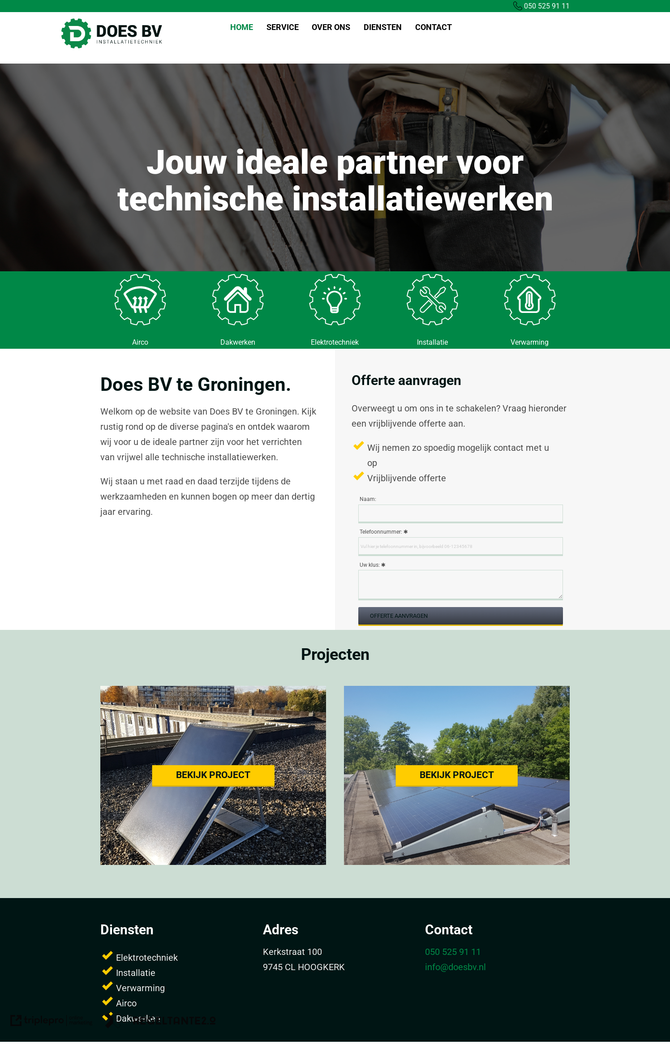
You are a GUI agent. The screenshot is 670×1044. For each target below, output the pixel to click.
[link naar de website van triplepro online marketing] (51, 1023)
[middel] (140, 323)
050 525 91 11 (541, 6)
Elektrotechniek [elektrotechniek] (335, 342)
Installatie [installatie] (432, 342)
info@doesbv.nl (455, 967)
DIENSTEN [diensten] (383, 27)
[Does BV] (111, 47)
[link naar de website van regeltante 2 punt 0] (160, 1023)
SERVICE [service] (282, 27)
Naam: (368, 499)
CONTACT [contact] (433, 27)
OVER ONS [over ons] (331, 27)
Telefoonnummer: (381, 532)
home (241, 27)
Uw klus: (370, 565)
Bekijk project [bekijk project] (213, 775)
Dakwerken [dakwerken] (237, 342)
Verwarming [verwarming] (530, 342)
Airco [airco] (140, 342)
